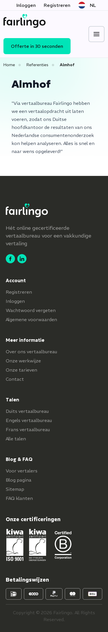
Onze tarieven (21, 370)
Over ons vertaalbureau (31, 351)
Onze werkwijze (23, 361)
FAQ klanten (19, 498)
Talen (12, 400)
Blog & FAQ (19, 459)
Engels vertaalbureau (29, 420)
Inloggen (26, 5)
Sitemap (15, 489)
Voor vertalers (21, 471)
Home (9, 64)
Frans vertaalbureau (28, 429)
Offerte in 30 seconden (37, 46)
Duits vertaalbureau (27, 411)
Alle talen (16, 438)
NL (87, 5)
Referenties (37, 64)
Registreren (57, 5)
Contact (15, 379)
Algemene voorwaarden (31, 319)
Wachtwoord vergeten (31, 310)
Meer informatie (25, 340)
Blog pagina (18, 480)
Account (16, 280)
